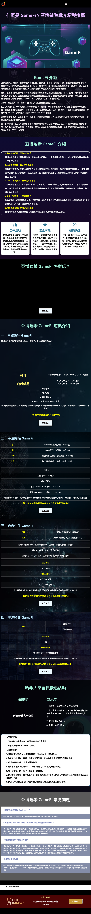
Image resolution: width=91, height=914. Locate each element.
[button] (66, 4)
